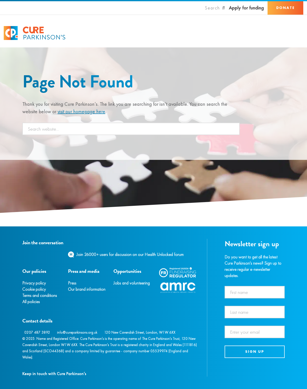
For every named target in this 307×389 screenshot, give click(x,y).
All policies (31, 301)
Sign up (254, 351)
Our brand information (86, 289)
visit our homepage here (81, 111)
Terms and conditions (39, 295)
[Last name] (255, 312)
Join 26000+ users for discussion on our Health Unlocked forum (130, 254)
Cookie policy (34, 289)
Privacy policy (34, 283)
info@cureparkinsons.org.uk (77, 332)
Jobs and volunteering (131, 283)
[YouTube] (48, 254)
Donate (285, 7)
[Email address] (255, 332)
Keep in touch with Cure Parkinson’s (54, 373)
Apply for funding (246, 8)
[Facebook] (23, 254)
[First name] (255, 292)
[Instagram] (28, 254)
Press (72, 283)
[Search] (215, 8)
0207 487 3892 (37, 332)
